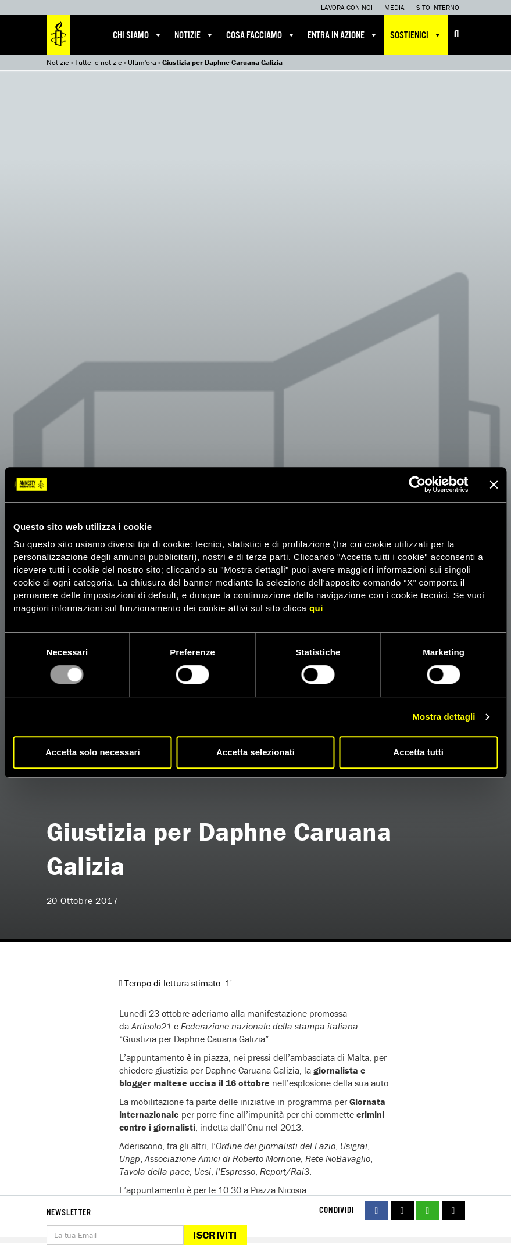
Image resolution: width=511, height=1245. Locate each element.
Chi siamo (138, 35)
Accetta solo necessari (92, 752)
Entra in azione (343, 35)
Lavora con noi (347, 7)
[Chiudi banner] (493, 484)
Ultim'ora (142, 62)
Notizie (194, 35)
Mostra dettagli (443, 717)
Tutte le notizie (98, 62)
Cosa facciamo (261, 35)
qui (316, 608)
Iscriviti (215, 1235)
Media (394, 7)
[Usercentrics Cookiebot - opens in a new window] (417, 484)
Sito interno (437, 7)
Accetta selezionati (255, 752)
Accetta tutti (418, 752)
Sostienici (416, 35)
